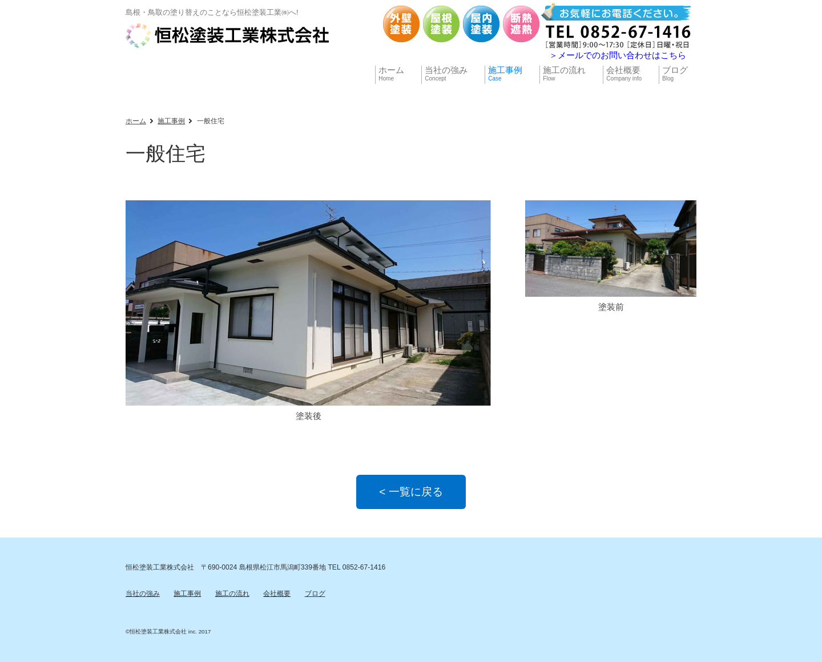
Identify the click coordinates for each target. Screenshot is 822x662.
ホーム (136, 121)
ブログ (315, 594)
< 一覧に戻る (410, 492)
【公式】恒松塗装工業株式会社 (228, 35)
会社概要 (277, 594)
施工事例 (171, 121)
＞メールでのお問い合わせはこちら (617, 55)
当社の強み (143, 594)
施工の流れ (232, 594)
